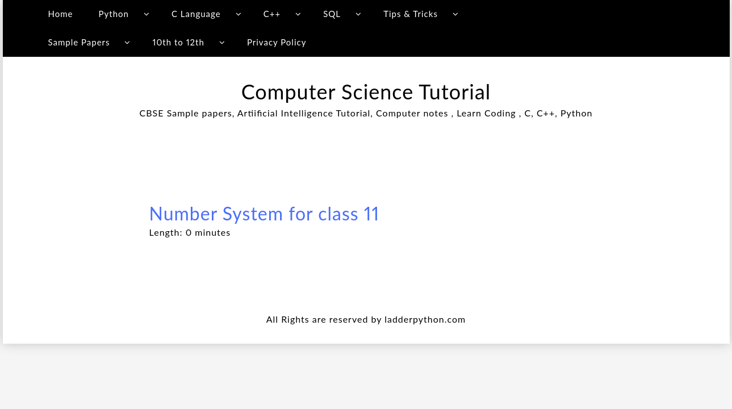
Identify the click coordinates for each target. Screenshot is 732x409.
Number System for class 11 (264, 213)
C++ (272, 14)
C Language (196, 14)
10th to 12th (178, 42)
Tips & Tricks (410, 14)
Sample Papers (79, 42)
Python (114, 14)
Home (60, 14)
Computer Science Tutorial (366, 91)
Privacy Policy (276, 42)
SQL (332, 14)
